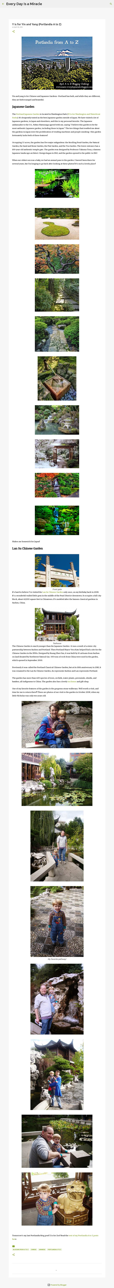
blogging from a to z (20, 1249)
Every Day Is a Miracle (24, 4)
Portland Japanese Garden (27, 114)
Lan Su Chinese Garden (52, 592)
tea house (72, 681)
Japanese (42, 1249)
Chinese (33, 1249)
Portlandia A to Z (54, 1249)
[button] (13, 31)
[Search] (45, 4)
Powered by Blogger (57, 1285)
